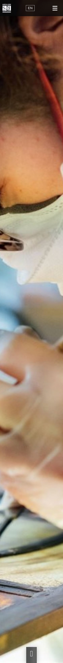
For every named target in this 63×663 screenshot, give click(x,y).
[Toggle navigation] (55, 8)
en (30, 8)
